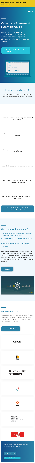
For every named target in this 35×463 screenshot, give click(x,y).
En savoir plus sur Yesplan (14, 50)
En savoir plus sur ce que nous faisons (17, 208)
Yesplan (7, 11)
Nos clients (10, 329)
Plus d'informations (12, 458)
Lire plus (7, 269)
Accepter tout (10, 453)
